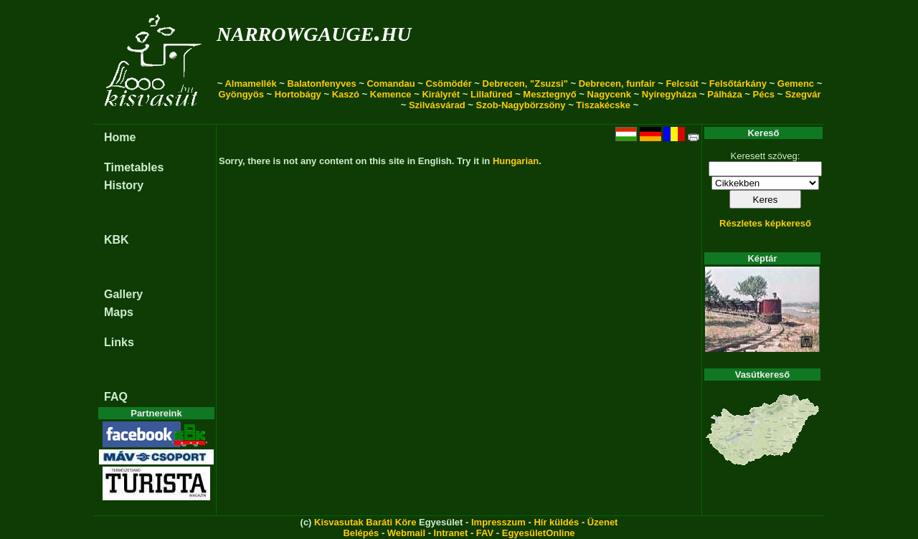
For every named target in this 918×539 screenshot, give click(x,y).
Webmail (406, 533)
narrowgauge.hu (314, 31)
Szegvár (803, 94)
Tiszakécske (603, 105)
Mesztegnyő (549, 94)
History (123, 185)
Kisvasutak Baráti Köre (365, 522)
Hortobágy (298, 94)
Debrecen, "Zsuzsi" (525, 83)
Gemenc (795, 83)
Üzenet (602, 522)
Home (120, 137)
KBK (116, 240)
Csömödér (448, 83)
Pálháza (724, 94)
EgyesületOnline (538, 533)
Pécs (764, 94)
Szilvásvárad (437, 105)
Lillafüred (491, 94)
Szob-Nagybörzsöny (521, 105)
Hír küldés (556, 522)
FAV (484, 533)
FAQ (116, 397)
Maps (118, 312)
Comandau (390, 83)
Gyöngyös (241, 94)
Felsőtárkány (738, 83)
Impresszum (498, 522)
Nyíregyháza (669, 94)
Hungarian (516, 161)
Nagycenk (609, 94)
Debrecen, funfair (617, 83)
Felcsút (682, 83)
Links (119, 342)
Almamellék (250, 83)
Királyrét (441, 94)
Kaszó (345, 94)
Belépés (361, 533)
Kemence (391, 94)
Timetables (134, 167)
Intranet (451, 533)
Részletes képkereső (765, 223)
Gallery (123, 294)
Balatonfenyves (322, 83)
